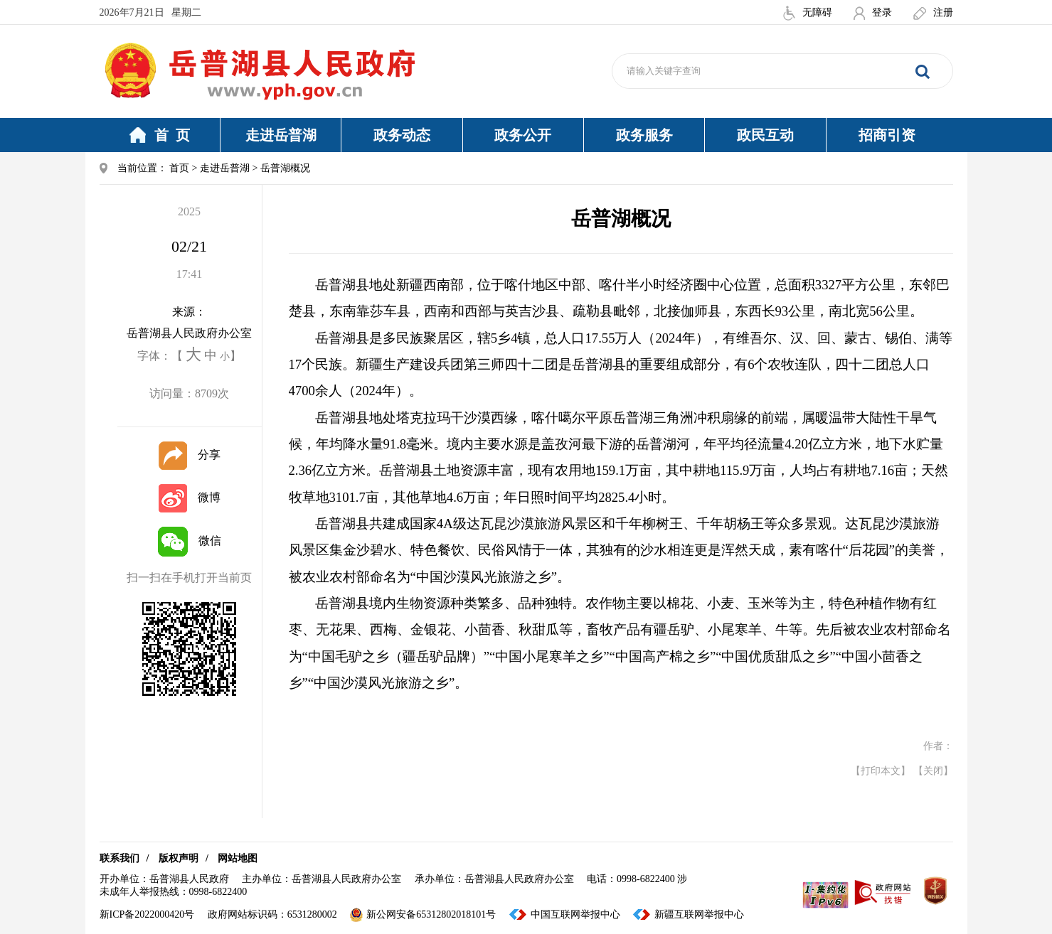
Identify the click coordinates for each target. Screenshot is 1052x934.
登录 (873, 12)
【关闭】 (933, 771)
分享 (190, 455)
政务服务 (644, 135)
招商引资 (887, 135)
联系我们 (119, 858)
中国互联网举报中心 (575, 914)
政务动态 (401, 135)
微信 (189, 541)
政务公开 (522, 135)
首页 (179, 168)
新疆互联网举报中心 (699, 914)
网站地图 (237, 858)
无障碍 (807, 12)
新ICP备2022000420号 (147, 914)
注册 (933, 12)
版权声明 (178, 858)
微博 (190, 497)
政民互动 (765, 135)
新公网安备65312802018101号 (423, 914)
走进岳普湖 (281, 135)
